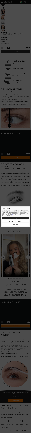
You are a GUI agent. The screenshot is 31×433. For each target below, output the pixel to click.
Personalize (15, 224)
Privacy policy (6, 208)
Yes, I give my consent (15, 218)
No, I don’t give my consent (15, 221)
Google (13, 214)
